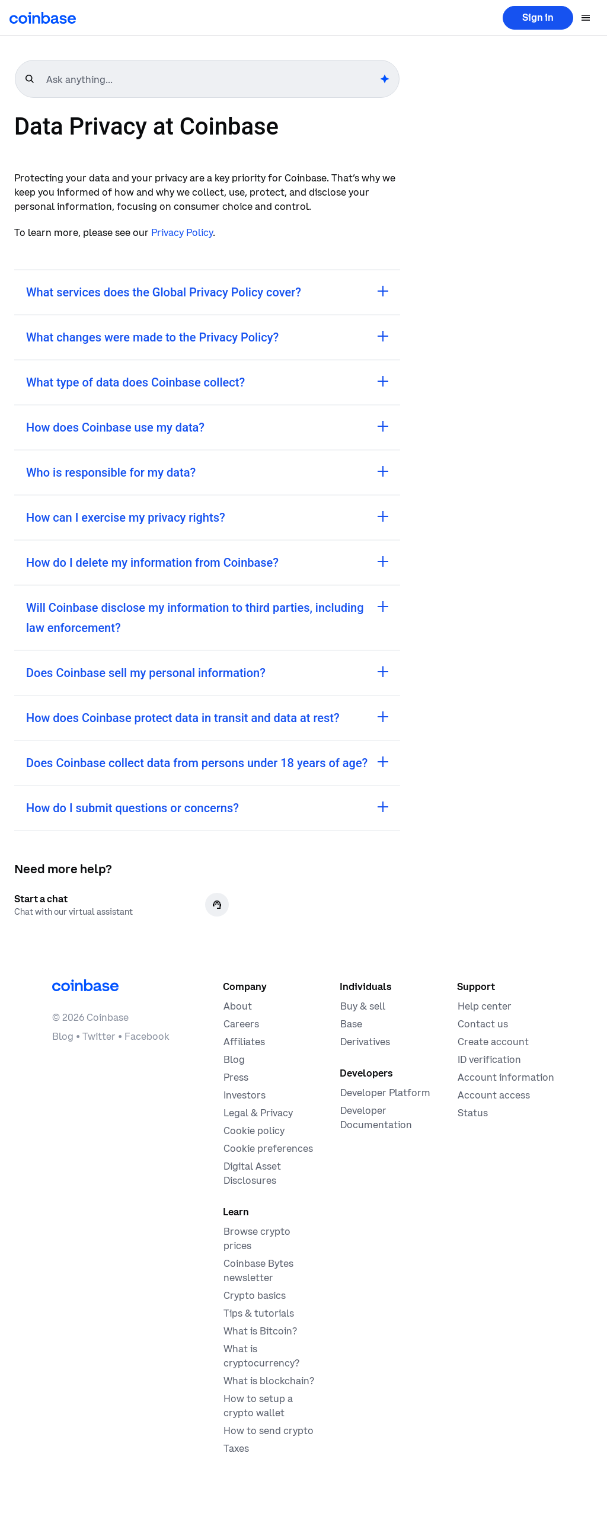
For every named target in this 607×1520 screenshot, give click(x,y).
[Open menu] (586, 18)
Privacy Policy (182, 232)
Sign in (538, 17)
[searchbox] (212, 79)
